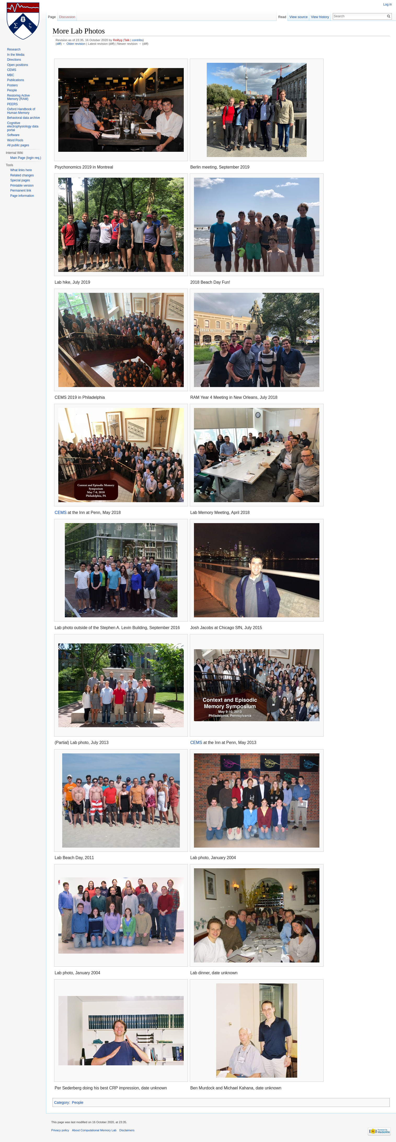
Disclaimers (127, 1130)
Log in (387, 4)
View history (320, 17)
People (77, 1102)
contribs (137, 40)
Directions (14, 59)
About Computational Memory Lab (94, 1130)
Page (52, 17)
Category (61, 1102)
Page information (22, 196)
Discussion (67, 17)
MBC (10, 75)
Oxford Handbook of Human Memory (21, 111)
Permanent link (20, 190)
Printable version (21, 185)
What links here (21, 170)
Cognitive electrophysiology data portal (22, 126)
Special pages (20, 180)
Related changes (22, 175)
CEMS (61, 512)
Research (13, 49)
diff (59, 43)
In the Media (15, 55)
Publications (15, 80)
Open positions (17, 65)
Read (282, 17)
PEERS (12, 104)
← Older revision (73, 43)
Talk (127, 40)
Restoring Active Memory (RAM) (18, 97)
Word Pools (15, 140)
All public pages (18, 145)
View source (299, 17)
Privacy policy (60, 1130)
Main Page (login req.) (25, 158)
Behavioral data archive (23, 118)
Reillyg (117, 40)
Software (13, 135)
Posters (12, 85)
